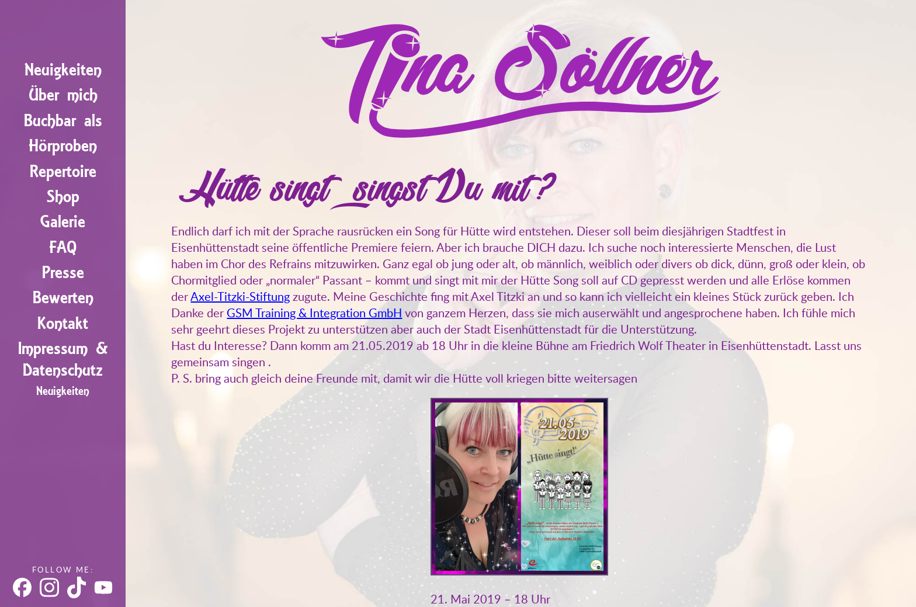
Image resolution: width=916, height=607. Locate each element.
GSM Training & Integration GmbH (314, 312)
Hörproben (63, 145)
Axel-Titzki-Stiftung (240, 296)
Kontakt (62, 322)
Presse (63, 272)
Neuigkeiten (63, 69)
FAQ (63, 246)
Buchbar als (63, 119)
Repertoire (63, 170)
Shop (63, 196)
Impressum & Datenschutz (63, 358)
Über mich (63, 94)
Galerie (62, 221)
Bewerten (63, 297)
